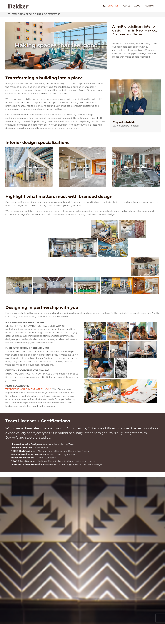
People (126, 6)
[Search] (103, 6)
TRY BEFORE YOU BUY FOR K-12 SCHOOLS (28, 389)
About (137, 6)
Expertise (113, 6)
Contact (150, 6)
